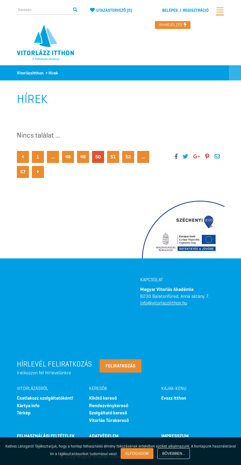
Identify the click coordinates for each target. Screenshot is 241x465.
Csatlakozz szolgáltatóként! (45, 398)
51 (113, 157)
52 (128, 157)
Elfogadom (137, 453)
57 (23, 172)
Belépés (170, 10)
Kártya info (28, 405)
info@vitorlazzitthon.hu (163, 303)
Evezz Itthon (173, 398)
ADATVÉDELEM (104, 436)
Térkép (24, 413)
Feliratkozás (120, 366)
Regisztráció (196, 10)
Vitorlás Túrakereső (109, 420)
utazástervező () (111, 10)
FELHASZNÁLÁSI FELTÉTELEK (46, 436)
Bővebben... (173, 453)
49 (83, 157)
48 (68, 157)
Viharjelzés (173, 24)
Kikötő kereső (103, 398)
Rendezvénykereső (108, 405)
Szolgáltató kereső (108, 413)
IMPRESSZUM (175, 436)
